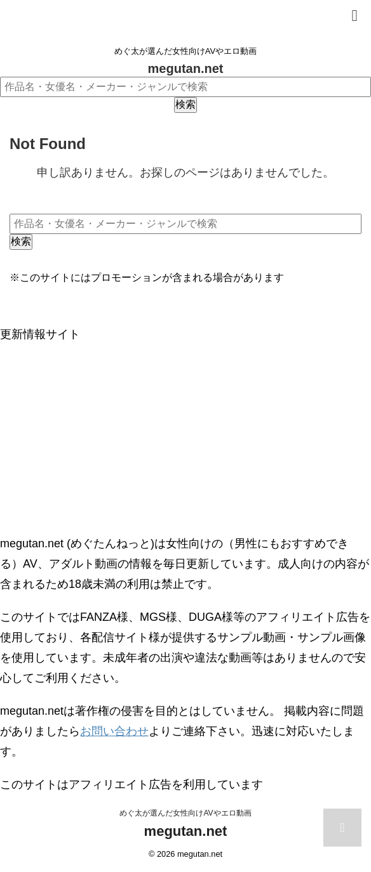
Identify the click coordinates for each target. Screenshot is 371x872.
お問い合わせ (114, 731)
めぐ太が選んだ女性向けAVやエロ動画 (185, 813)
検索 (185, 104)
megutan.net (186, 68)
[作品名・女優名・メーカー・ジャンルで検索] (185, 87)
